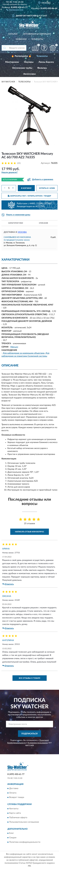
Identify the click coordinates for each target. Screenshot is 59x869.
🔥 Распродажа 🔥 (21, 56)
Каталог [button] (13, 34)
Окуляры (28, 62)
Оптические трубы (22, 68)
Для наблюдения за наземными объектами (23, 353)
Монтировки (12, 62)
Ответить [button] (8, 584)
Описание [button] (43, 223)
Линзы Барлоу (46, 62)
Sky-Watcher (22, 4)
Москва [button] (22, 232)
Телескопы (42, 56)
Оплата (12, 793)
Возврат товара (16, 797)
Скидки (12, 838)
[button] (14, 9)
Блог (11, 833)
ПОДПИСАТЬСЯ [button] (29, 734)
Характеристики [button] (15, 223)
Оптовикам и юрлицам (37, 34)
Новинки (21, 39)
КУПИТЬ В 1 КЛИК (47, 188)
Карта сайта (15, 813)
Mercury (14, 347)
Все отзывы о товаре (29, 678)
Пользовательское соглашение (24, 822)
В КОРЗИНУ (26, 188)
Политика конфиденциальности (24, 842)
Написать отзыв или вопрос (29, 532)
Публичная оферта (18, 818)
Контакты (37, 39)
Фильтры (42, 68)
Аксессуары (29, 74)
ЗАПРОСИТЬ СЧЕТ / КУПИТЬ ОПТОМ (29, 196)
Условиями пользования (38, 743)
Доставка (13, 789)
